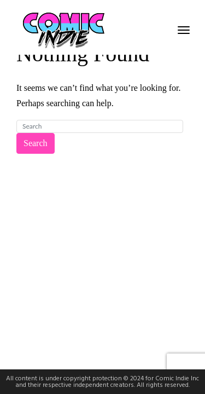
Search (36, 143)
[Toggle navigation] (183, 30)
